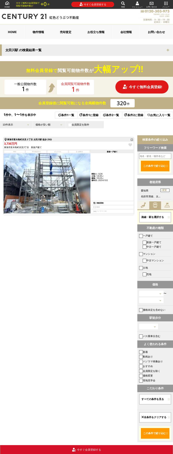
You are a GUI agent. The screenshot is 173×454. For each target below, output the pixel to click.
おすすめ (146, 366)
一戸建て (146, 235)
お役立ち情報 (96, 32)
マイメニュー (137, 4)
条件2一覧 (111, 115)
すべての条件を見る (152, 399)
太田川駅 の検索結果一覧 (23, 50)
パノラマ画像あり (151, 361)
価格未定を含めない (152, 309)
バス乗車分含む (149, 336)
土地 (143, 267)
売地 (147, 274)
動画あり (146, 356)
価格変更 (146, 375)
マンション (147, 253)
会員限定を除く (149, 371)
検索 (123, 4)
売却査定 (65, 32)
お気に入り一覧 (158, 115)
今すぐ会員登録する (92, 4)
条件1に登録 (88, 115)
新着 (143, 352)
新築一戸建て (152, 242)
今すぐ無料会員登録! (142, 86)
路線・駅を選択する (152, 217)
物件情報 (38, 32)
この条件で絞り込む (154, 165)
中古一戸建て (152, 246)
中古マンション (153, 260)
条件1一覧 (66, 115)
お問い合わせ (151, 4)
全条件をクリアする (153, 417)
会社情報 (126, 32)
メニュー (166, 4)
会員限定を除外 (78, 124)
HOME (7, 4)
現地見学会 (147, 380)
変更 (164, 190)
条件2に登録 (133, 115)
